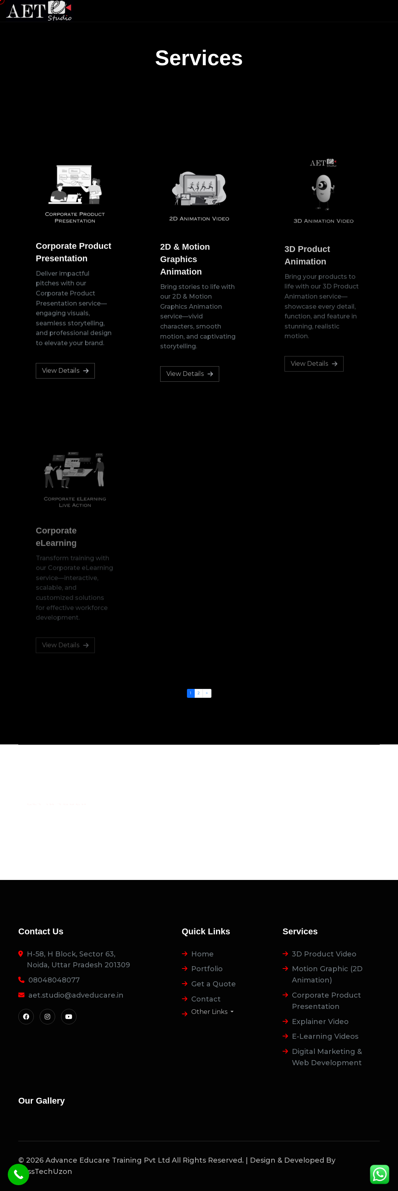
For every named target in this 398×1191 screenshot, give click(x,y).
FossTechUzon (45, 1171)
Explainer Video (320, 1021)
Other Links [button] (210, 1012)
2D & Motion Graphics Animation (185, 261)
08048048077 (54, 980)
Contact (206, 999)
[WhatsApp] (379, 1174)
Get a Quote (213, 984)
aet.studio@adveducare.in (76, 995)
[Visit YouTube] (69, 1016)
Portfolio (207, 969)
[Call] (18, 1174)
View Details (65, 371)
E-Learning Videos (325, 1036)
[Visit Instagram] (47, 1016)
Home (202, 954)
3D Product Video (324, 954)
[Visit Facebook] (26, 1016)
